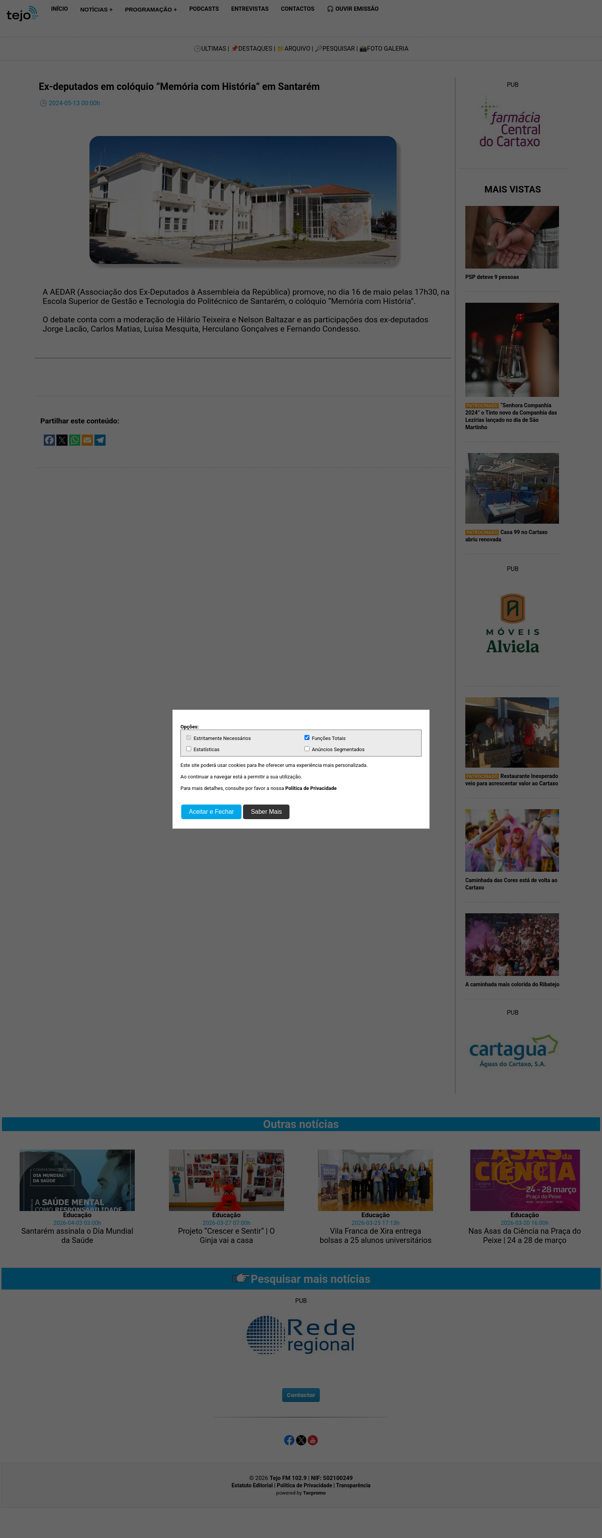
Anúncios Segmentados (334, 749)
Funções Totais (325, 738)
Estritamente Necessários (218, 738)
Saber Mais (266, 811)
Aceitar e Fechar (211, 811)
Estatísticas (203, 749)
